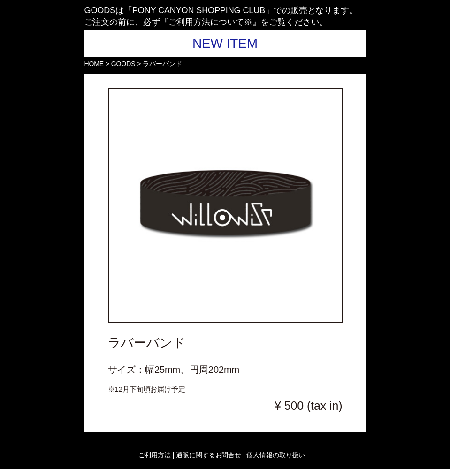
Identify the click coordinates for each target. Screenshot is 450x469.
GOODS (123, 64)
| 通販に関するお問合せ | (209, 455)
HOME (94, 64)
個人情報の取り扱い (274, 455)
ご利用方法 (155, 455)
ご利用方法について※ (210, 22)
